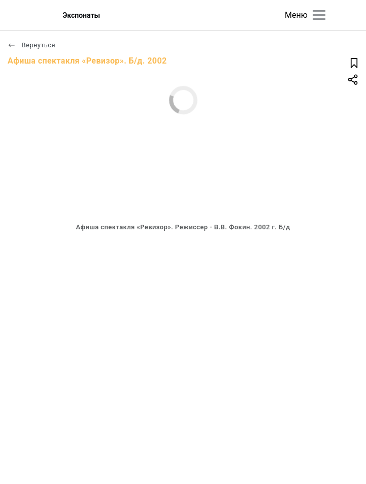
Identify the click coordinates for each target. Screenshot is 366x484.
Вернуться (31, 45)
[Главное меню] (319, 15)
